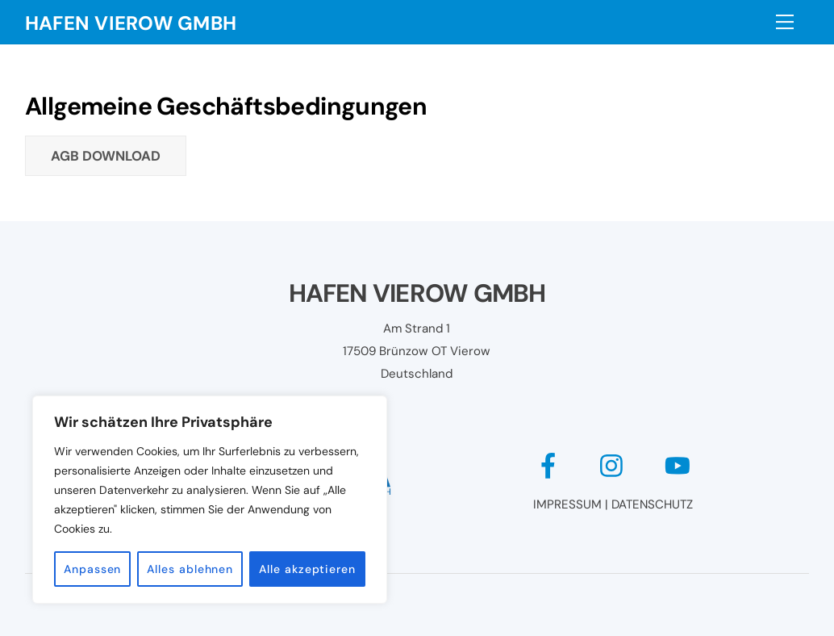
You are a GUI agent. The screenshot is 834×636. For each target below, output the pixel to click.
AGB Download (106, 156)
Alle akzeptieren (307, 569)
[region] (209, 499)
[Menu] (785, 22)
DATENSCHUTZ (652, 504)
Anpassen (92, 569)
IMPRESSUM (567, 504)
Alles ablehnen (190, 569)
